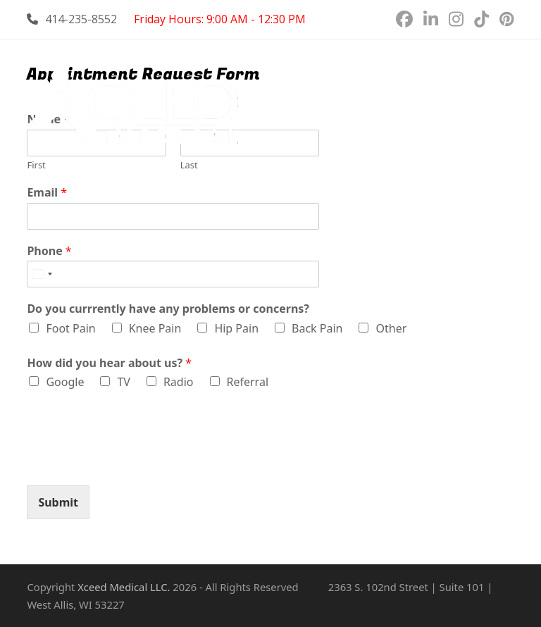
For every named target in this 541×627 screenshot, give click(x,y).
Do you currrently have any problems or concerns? (168, 309)
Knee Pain (155, 328)
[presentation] (134, 462)
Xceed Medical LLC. (123, 587)
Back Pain (317, 328)
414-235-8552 (81, 19)
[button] (506, 107)
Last (189, 165)
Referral (248, 382)
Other (390, 328)
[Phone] (173, 274)
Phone (49, 251)
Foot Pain (70, 328)
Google (65, 382)
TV (123, 382)
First (36, 165)
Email (47, 192)
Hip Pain (236, 328)
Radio (178, 382)
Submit (58, 502)
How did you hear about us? (109, 363)
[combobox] (41, 274)
